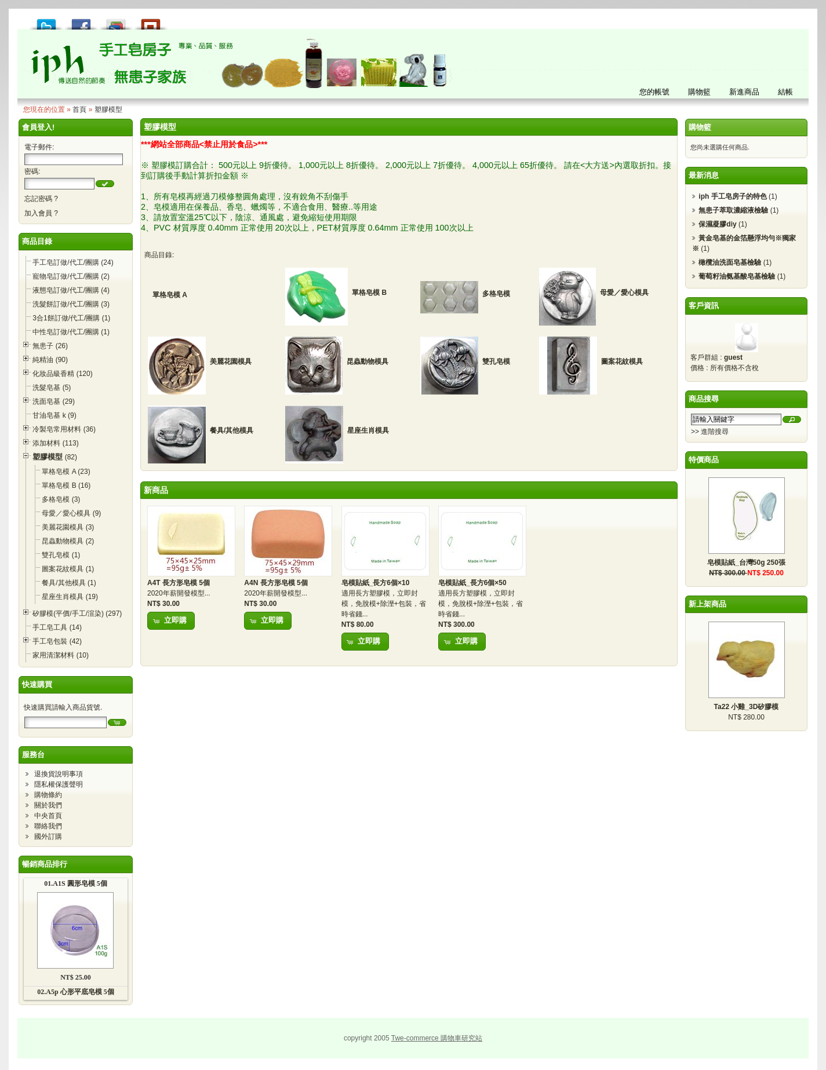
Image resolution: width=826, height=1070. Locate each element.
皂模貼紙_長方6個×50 (472, 583)
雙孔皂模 (496, 361)
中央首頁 (48, 816)
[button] (105, 184)
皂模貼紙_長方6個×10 (375, 583)
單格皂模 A (169, 295)
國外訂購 (48, 836)
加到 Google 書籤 (116, 21)
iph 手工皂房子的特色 (732, 196)
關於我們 (48, 805)
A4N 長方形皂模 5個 (275, 583)
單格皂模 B (369, 293)
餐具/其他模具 (231, 430)
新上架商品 (707, 604)
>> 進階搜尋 (710, 432)
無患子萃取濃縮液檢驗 (733, 210)
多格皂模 (496, 294)
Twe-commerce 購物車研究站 (436, 1038)
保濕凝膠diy (717, 224)
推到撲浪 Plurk (150, 21)
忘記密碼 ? (41, 199)
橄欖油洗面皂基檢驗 (729, 262)
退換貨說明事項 (58, 774)
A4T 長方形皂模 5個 (178, 583)
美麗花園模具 (231, 361)
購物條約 (48, 795)
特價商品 (704, 459)
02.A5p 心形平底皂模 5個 (75, 992)
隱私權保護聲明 (58, 784)
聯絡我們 (48, 826)
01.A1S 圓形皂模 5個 (75, 883)
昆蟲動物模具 (367, 361)
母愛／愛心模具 (624, 293)
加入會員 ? (41, 213)
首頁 (79, 109)
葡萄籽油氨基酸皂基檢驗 (736, 276)
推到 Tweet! (46, 21)
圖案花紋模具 (622, 361)
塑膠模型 (108, 109)
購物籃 (700, 127)
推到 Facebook (81, 21)
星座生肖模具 (368, 430)
